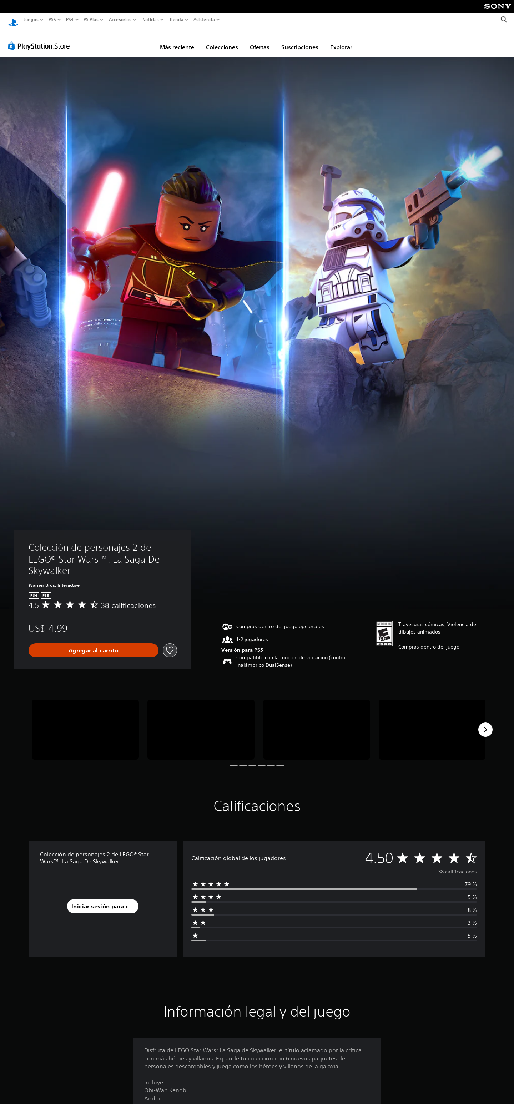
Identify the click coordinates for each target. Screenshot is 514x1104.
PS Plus (90, 19)
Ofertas (259, 40)
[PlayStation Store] (41, 39)
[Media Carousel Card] (85, 723)
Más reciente (177, 40)
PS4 (70, 19)
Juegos (31, 19)
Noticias (150, 19)
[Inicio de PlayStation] (13, 20)
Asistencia (204, 19)
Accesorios (120, 19)
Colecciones (222, 40)
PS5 (52, 19)
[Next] (485, 723)
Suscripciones (299, 40)
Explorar (341, 40)
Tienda (176, 19)
